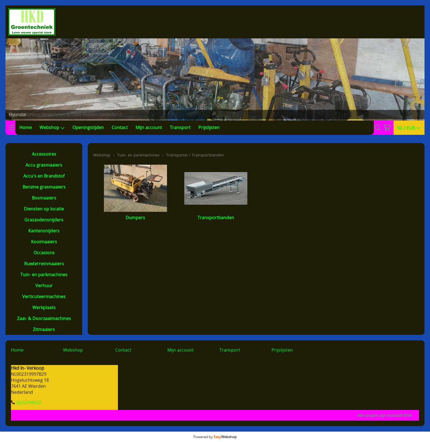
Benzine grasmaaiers (44, 187)
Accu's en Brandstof (43, 176)
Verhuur (44, 286)
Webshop (52, 127)
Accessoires (44, 154)
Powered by (215, 436)
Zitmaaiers (44, 329)
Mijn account (148, 127)
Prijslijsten (209, 127)
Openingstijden (88, 127)
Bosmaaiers (44, 198)
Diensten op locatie (44, 209)
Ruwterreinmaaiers (44, 264)
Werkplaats (44, 307)
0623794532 (28, 403)
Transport (180, 127)
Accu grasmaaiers (44, 165)
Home (25, 127)
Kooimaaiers (44, 242)
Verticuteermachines (44, 296)
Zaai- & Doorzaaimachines (44, 318)
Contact (120, 127)
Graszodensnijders (43, 220)
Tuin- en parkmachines (43, 275)
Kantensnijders (44, 231)
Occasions (44, 253)
